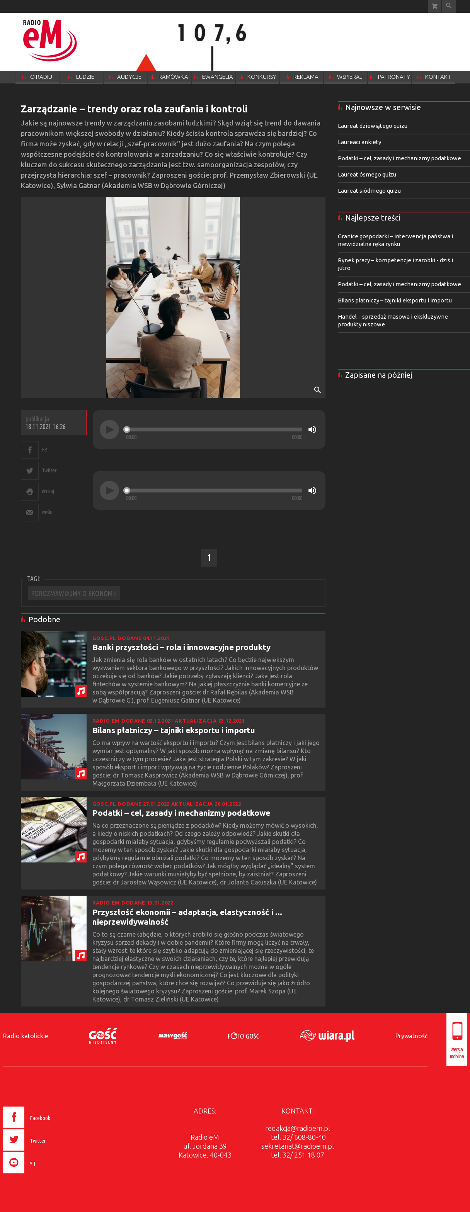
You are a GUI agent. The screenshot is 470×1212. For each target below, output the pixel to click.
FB (45, 449)
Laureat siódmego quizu (369, 190)
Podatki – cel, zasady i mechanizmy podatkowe (181, 812)
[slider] (214, 429)
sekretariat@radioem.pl (297, 1146)
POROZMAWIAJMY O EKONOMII (74, 593)
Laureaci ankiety (359, 142)
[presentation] (43, 1174)
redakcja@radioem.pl (297, 1128)
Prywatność (411, 1035)
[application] (209, 429)
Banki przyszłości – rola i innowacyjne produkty (181, 647)
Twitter (49, 470)
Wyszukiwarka (449, 6)
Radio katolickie (25, 1035)
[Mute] (312, 429)
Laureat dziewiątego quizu (372, 125)
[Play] (109, 429)
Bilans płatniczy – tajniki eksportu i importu (173, 730)
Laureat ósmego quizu (367, 174)
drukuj (48, 491)
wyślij (47, 512)
